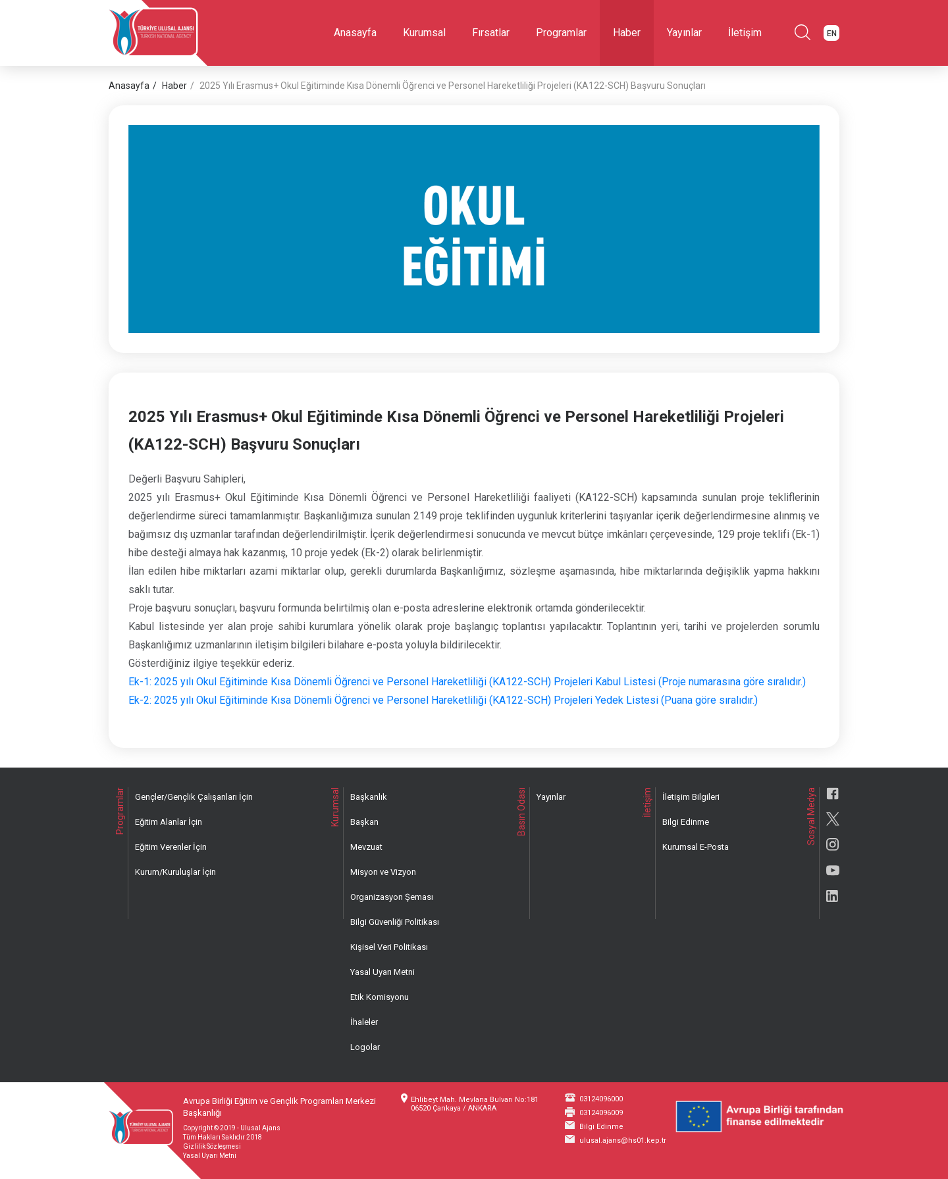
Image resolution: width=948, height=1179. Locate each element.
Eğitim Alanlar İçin (168, 822)
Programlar (561, 32)
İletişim (745, 32)
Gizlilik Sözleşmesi (212, 1146)
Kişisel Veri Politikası (389, 947)
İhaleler (364, 1022)
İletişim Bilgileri (691, 797)
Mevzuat (366, 847)
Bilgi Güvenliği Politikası (394, 922)
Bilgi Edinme (685, 822)
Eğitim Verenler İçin (171, 847)
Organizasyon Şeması (391, 897)
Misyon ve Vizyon (383, 872)
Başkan (364, 822)
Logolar (365, 1047)
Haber (627, 32)
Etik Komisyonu (379, 997)
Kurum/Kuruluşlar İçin (175, 872)
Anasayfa (355, 32)
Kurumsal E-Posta (695, 847)
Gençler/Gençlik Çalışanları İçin (194, 797)
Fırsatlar (491, 32)
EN (832, 33)
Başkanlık (368, 797)
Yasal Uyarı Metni (382, 972)
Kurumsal (424, 32)
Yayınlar (684, 32)
